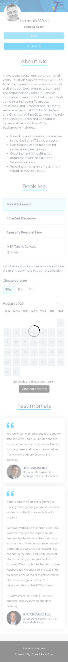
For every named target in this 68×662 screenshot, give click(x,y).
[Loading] (34, 331)
